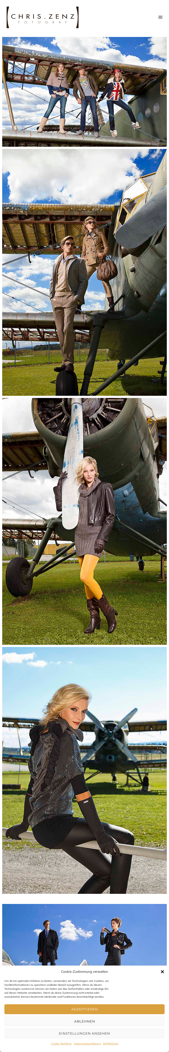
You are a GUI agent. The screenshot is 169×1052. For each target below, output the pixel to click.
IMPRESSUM (110, 1043)
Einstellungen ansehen (84, 1033)
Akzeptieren (84, 1009)
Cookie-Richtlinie (61, 1043)
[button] (162, 972)
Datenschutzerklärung (87, 1043)
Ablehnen (84, 1021)
